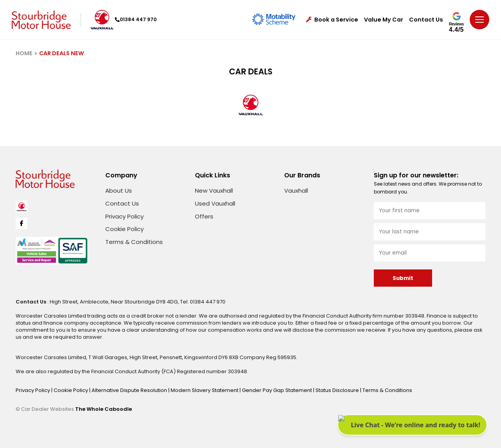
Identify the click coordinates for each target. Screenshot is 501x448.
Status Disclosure (337, 390)
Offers (204, 216)
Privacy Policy (124, 216)
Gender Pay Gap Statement (277, 390)
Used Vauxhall (215, 203)
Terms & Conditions (134, 242)
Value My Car (383, 20)
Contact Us (426, 20)
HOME (24, 53)
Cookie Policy (124, 229)
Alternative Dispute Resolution (130, 390)
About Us (118, 190)
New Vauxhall (214, 190)
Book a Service (332, 20)
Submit (403, 278)
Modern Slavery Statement (205, 390)
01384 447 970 (136, 19)
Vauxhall (296, 190)
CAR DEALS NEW (61, 53)
